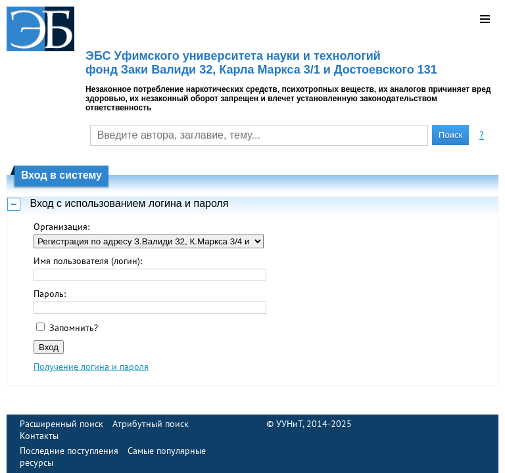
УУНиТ (289, 424)
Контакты (39, 435)
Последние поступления (69, 451)
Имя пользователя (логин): (88, 261)
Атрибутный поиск (150, 424)
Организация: (61, 227)
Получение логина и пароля (91, 366)
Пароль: (50, 294)
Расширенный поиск (61, 424)
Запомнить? (73, 328)
